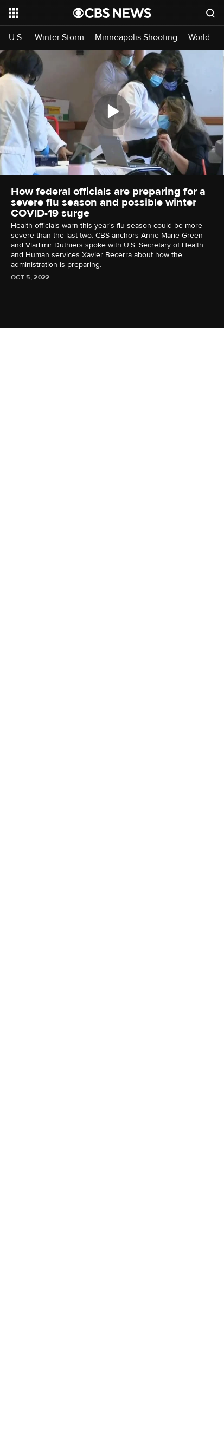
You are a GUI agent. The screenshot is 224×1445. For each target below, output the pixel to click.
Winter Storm (59, 37)
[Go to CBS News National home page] (112, 13)
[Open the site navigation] (41, 13)
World (199, 37)
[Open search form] (210, 13)
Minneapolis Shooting (136, 37)
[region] (112, 112)
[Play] (112, 111)
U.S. (16, 37)
